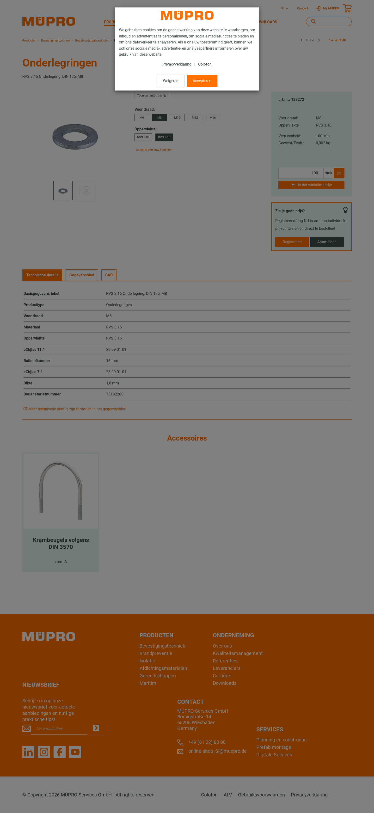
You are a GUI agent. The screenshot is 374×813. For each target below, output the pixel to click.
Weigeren (170, 81)
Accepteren (202, 81)
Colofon (205, 64)
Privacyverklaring (176, 64)
